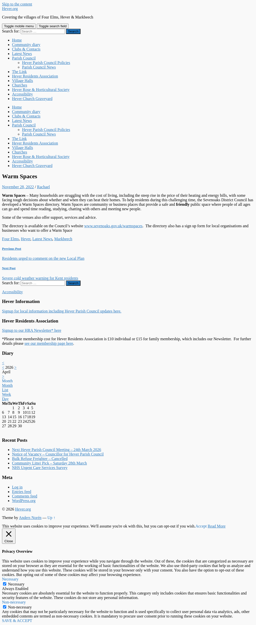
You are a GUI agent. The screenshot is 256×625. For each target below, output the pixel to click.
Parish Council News (39, 67)
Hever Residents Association (35, 76)
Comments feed (24, 496)
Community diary (26, 44)
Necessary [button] (10, 579)
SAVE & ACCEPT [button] (17, 620)
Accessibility (22, 94)
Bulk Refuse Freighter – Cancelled (40, 458)
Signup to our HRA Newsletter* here (31, 330)
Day (5, 399)
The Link (19, 72)
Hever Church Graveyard (32, 98)
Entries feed (21, 492)
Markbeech (63, 239)
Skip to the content (17, 4)
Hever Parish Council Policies (46, 62)
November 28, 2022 (18, 187)
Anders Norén (30, 518)
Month (7, 381)
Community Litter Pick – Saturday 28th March (49, 463)
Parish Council (24, 58)
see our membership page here (48, 343)
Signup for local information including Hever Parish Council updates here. (61, 311)
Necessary (16, 584)
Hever (25, 239)
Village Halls (22, 80)
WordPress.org (24, 500)
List (5, 390)
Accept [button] (200, 526)
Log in (17, 487)
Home (17, 40)
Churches (19, 85)
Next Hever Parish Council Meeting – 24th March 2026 (56, 450)
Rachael (43, 187)
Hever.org (10, 8)
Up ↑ (52, 518)
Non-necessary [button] (14, 602)
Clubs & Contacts (26, 49)
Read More (217, 526)
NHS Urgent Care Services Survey (40, 468)
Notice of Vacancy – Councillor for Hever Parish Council (58, 454)
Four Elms (10, 239)
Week (6, 394)
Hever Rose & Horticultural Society (41, 90)
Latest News (22, 54)
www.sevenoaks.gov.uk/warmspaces (113, 226)
